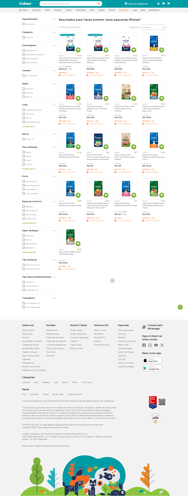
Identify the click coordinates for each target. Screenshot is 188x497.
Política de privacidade (56, 342)
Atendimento (154, 11)
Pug (24, 395)
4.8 (80, 56)
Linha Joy (122, 335)
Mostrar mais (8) (29, 253)
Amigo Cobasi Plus (78, 335)
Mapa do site (27, 447)
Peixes (75, 383)
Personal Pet (99, 339)
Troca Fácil (50, 353)
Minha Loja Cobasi (126, 364)
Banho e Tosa (100, 331)
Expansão (26, 360)
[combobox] (75, 4)
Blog (143, 11)
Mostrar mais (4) (29, 170)
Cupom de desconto (127, 342)
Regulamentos (52, 335)
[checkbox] (23, 25)
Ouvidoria (50, 357)
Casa (56, 383)
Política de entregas (55, 339)
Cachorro (26, 383)
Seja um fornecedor (30, 357)
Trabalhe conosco (29, 353)
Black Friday (123, 346)
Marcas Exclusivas (126, 331)
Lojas (135, 11)
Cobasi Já (74, 342)
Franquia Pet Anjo (102, 346)
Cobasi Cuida (75, 346)
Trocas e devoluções (55, 349)
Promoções (124, 11)
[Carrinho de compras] (168, 4)
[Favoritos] (163, 4)
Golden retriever (75, 395)
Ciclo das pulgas (125, 349)
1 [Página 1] (112, 282)
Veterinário (98, 335)
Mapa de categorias (43, 447)
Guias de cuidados (126, 368)
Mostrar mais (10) (29, 224)
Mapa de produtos (62, 447)
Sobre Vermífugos (126, 353)
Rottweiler (34, 395)
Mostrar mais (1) (29, 127)
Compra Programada (79, 339)
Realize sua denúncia (31, 368)
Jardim (65, 383)
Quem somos (28, 331)
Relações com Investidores (34, 371)
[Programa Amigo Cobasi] (158, 4)
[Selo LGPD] (155, 425)
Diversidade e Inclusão (32, 342)
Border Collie (58, 395)
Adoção (97, 342)
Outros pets (87, 383)
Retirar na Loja (76, 349)
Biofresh (121, 339)
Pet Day (121, 360)
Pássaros (46, 383)
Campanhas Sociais (30, 346)
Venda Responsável (30, 349)
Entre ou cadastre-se (138, 4)
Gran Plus (122, 357)
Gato (36, 383)
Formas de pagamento (56, 346)
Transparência (28, 364)
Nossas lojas (27, 335)
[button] (103, 4)
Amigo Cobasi (76, 331)
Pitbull (45, 395)
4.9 (108, 56)
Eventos (25, 339)
